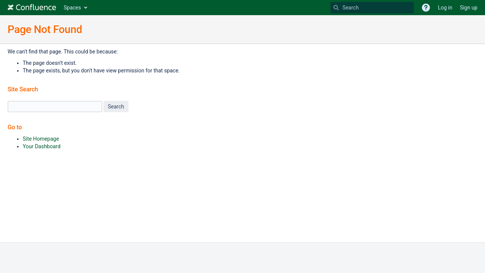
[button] (426, 7)
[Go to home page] (32, 7)
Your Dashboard (42, 146)
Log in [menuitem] (445, 8)
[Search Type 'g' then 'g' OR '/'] (372, 7)
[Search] (336, 8)
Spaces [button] (72, 8)
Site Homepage (41, 139)
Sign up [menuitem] (468, 8)
